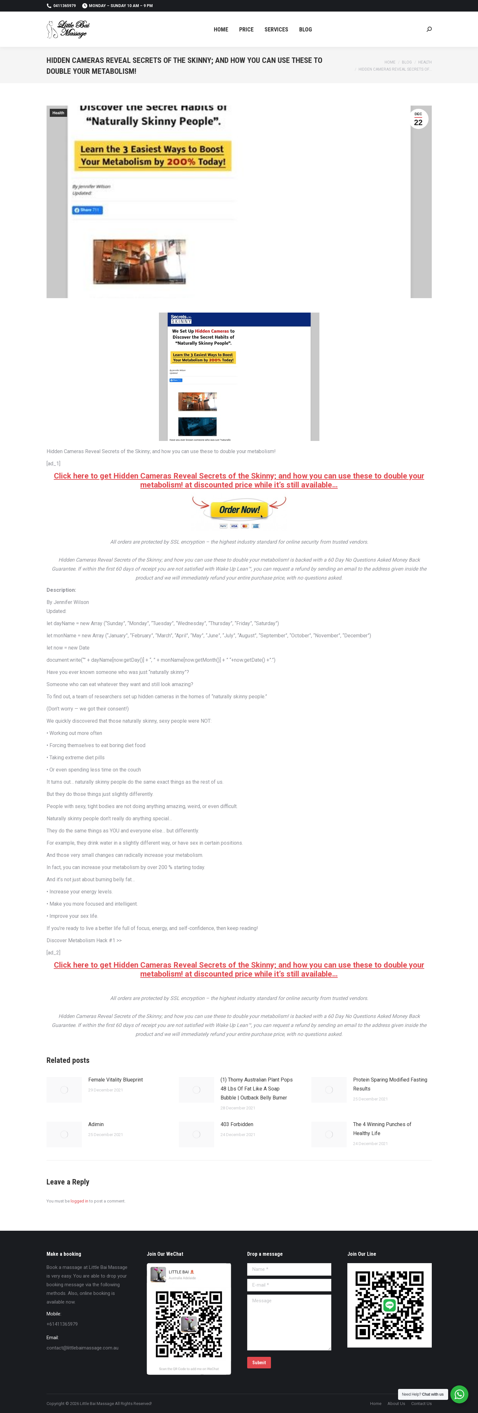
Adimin (96, 1124)
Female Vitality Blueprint (115, 1080)
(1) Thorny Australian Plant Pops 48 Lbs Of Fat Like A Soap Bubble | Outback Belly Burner (257, 1089)
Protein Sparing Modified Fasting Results (390, 1084)
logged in (79, 1201)
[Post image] (64, 1090)
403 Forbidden (237, 1124)
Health (59, 113)
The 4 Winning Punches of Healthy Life (382, 1128)
